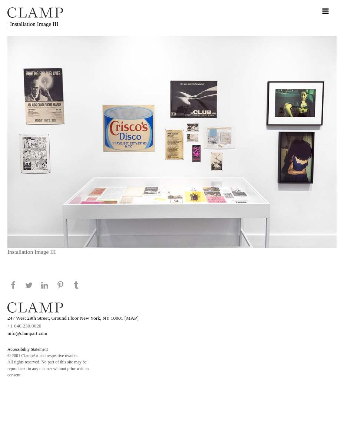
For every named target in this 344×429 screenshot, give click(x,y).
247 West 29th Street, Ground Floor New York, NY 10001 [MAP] (73, 318)
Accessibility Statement (27, 349)
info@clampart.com (27, 333)
